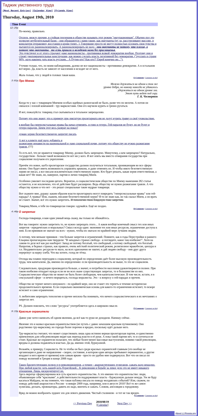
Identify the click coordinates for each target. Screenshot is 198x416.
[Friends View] (63, 11)
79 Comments (139, 309)
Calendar (103, 405)
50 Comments (139, 209)
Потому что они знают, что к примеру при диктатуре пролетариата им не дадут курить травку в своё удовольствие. (87, 118)
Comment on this (151, 78)
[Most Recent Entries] (17, 11)
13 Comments (139, 78)
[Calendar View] (43, 11)
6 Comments (139, 396)
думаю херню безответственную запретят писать (47, 134)
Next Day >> (124, 403)
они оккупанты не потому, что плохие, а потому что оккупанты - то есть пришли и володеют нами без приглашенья (83, 49)
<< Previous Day (82, 403)
